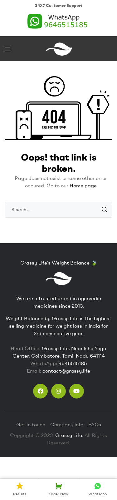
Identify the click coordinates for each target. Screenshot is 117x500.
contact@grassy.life (66, 371)
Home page (83, 185)
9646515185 (72, 363)
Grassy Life (68, 435)
